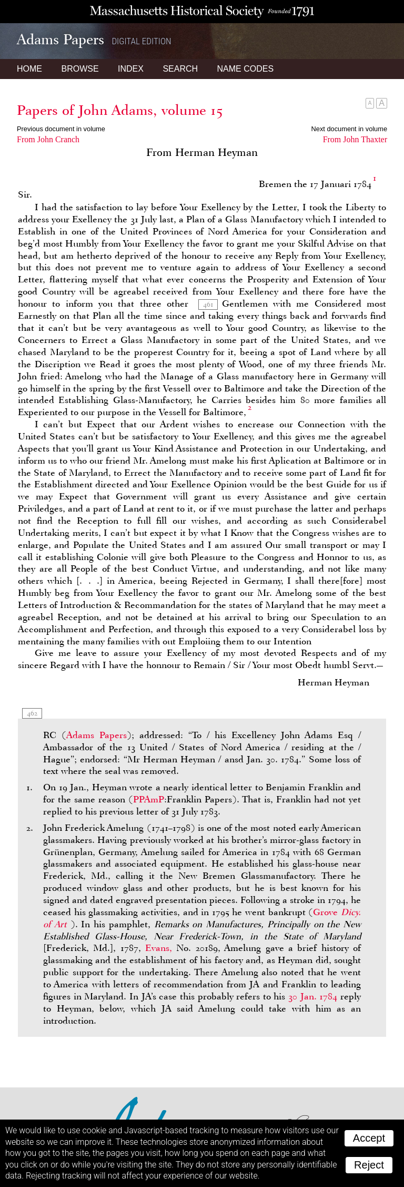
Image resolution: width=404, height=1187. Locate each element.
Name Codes (245, 68)
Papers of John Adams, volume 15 (120, 110)
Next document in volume (349, 129)
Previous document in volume (61, 129)
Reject (369, 1165)
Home (29, 68)
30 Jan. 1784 (312, 996)
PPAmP (148, 799)
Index (131, 68)
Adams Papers (96, 735)
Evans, (158, 948)
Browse (79, 68)
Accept (369, 1138)
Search (180, 68)
